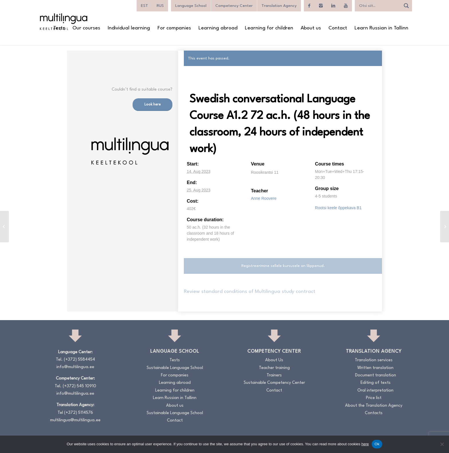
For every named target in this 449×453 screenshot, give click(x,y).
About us (175, 406)
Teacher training (274, 368)
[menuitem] (144, 5)
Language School (190, 6)
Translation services (374, 360)
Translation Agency (279, 6)
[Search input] (379, 5)
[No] (442, 444)
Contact (175, 420)
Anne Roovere (264, 198)
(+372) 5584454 (79, 360)
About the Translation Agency (373, 406)
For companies (174, 375)
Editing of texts (376, 383)
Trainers (274, 375)
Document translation (375, 375)
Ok (377, 444)
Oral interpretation (375, 390)
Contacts (374, 413)
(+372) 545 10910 (79, 386)
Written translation (375, 368)
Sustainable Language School (175, 368)
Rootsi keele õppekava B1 (338, 207)
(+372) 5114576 (78, 413)
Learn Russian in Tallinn (174, 398)
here (365, 444)
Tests (175, 360)
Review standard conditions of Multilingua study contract (249, 291)
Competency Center (234, 6)
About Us (274, 360)
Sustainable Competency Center (274, 383)
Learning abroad (175, 383)
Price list (373, 398)
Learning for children (174, 390)
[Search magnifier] (406, 5)
